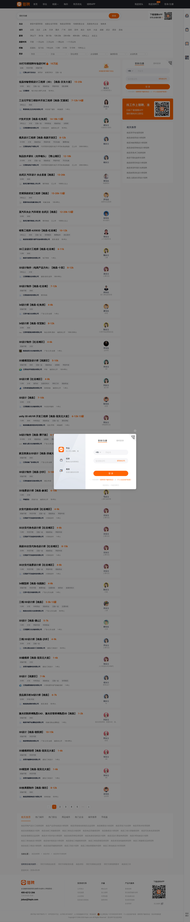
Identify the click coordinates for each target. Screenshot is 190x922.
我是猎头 (106, 485)
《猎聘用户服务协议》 (107, 480)
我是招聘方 (115, 485)
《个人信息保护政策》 (124, 480)
